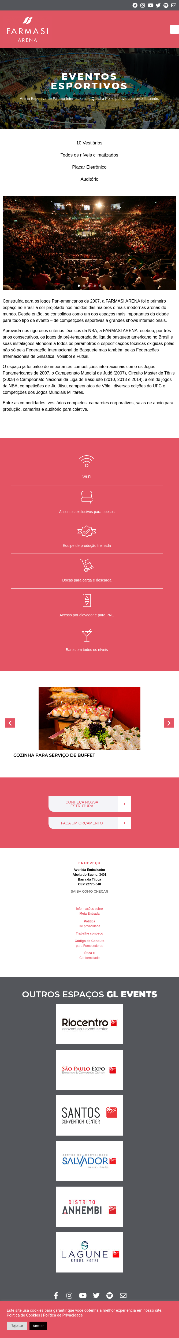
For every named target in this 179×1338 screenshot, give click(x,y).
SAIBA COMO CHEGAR (89, 891)
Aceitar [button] (38, 1326)
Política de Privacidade (63, 1315)
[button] (174, 29)
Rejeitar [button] (16, 1326)
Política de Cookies (23, 1315)
